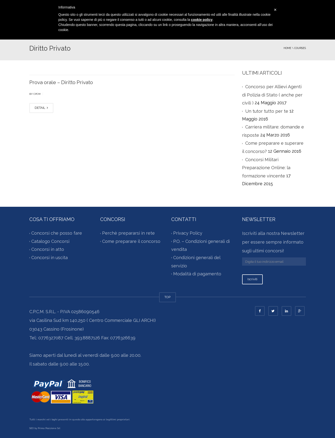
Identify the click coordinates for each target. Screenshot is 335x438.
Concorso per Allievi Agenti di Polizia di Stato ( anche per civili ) (272, 94)
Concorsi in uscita (49, 257)
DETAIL (41, 108)
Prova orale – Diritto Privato (61, 82)
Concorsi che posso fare (56, 233)
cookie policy (201, 20)
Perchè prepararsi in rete (128, 233)
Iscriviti (252, 279)
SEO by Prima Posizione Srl (44, 428)
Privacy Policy (187, 233)
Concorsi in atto (47, 249)
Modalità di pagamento (197, 273)
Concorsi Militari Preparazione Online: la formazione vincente (266, 167)
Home (287, 48)
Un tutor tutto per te (266, 111)
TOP (167, 297)
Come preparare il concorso (131, 241)
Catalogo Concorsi (50, 241)
